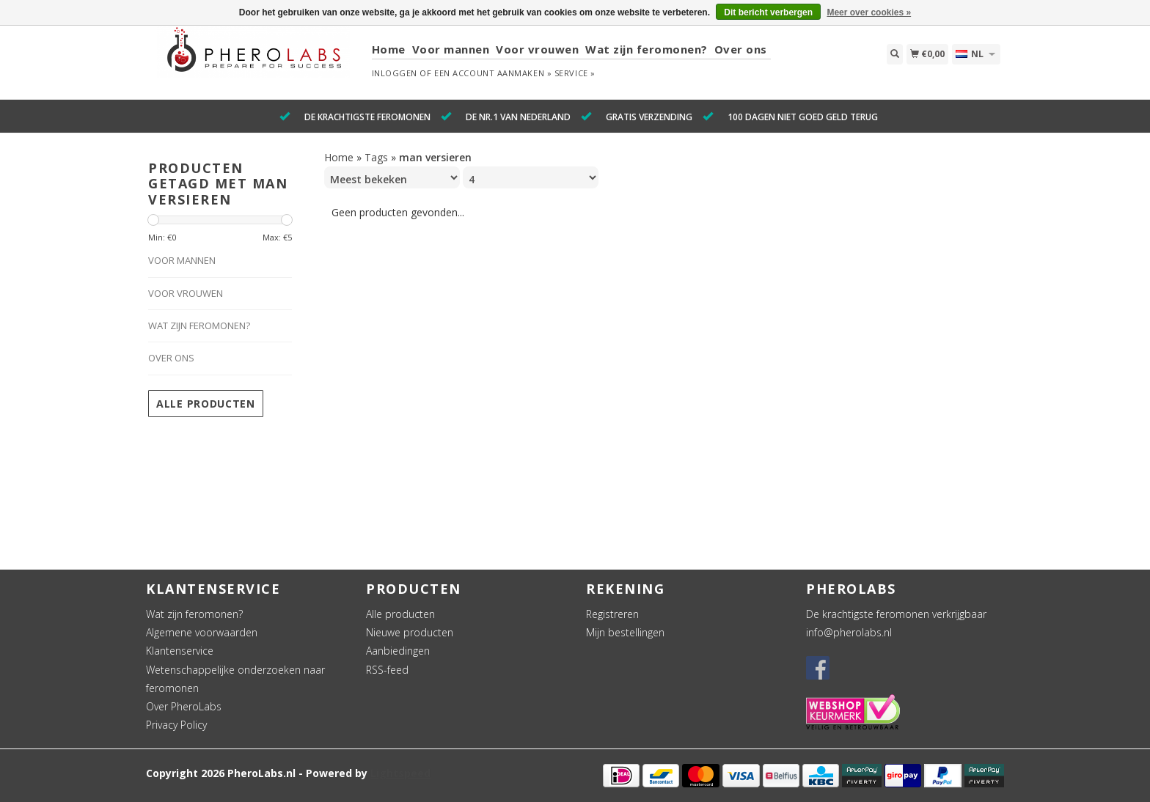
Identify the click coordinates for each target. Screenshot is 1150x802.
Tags (376, 157)
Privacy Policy (176, 725)
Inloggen (394, 72)
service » (575, 72)
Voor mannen (451, 49)
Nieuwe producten (409, 632)
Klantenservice (179, 651)
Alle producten (205, 404)
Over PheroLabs (183, 706)
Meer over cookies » (869, 12)
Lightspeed (400, 773)
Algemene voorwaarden (201, 632)
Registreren (612, 614)
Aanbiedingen (398, 651)
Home (389, 49)
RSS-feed (387, 670)
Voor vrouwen (537, 49)
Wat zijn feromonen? (646, 49)
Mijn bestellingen (625, 632)
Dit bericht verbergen (768, 12)
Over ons (740, 49)
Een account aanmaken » (493, 72)
